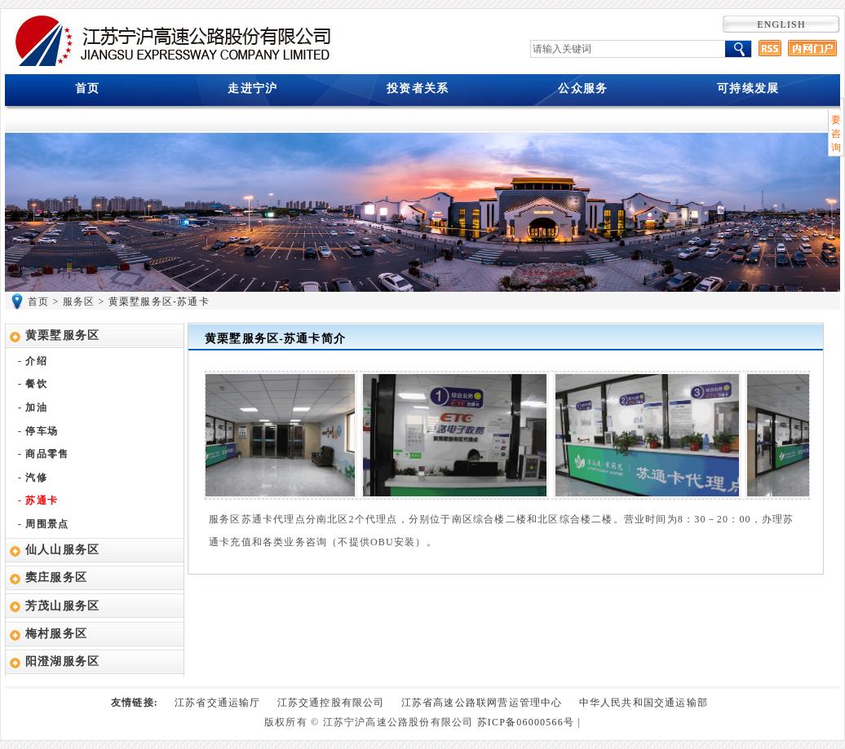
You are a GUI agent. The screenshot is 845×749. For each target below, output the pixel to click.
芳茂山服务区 (62, 606)
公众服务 (583, 88)
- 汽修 (32, 477)
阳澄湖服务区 (62, 661)
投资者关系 (418, 88)
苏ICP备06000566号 (525, 722)
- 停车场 (38, 431)
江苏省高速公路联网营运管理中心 (482, 702)
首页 (87, 88)
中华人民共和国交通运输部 (643, 702)
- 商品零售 (43, 454)
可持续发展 (748, 88)
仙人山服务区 (62, 550)
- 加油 (32, 407)
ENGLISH (781, 24)
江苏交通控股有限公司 (331, 702)
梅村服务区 (56, 634)
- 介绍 (32, 361)
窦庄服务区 (56, 577)
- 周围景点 (43, 524)
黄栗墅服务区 (62, 335)
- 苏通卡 (38, 500)
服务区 (79, 301)
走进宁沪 (252, 88)
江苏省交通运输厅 (218, 702)
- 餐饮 (32, 384)
